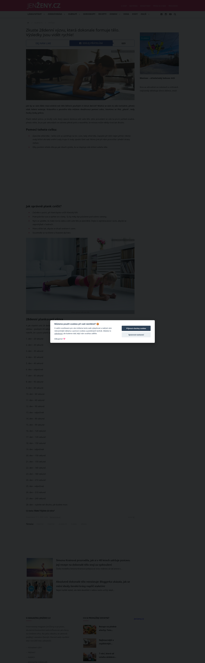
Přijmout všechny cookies (136, 328)
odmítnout (58, 333)
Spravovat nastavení (136, 335)
